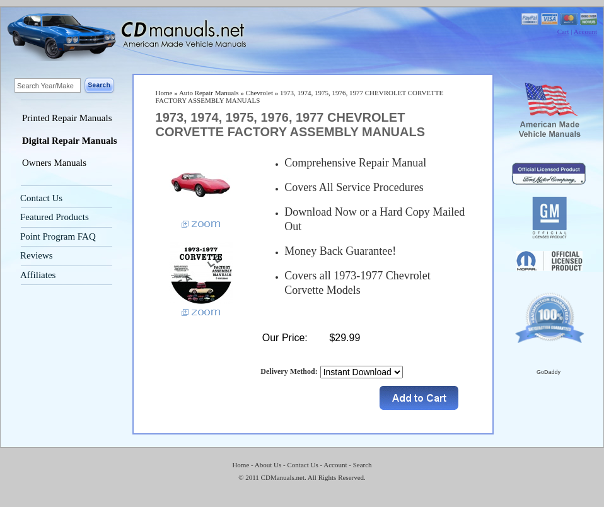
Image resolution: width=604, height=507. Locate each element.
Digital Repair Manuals (69, 141)
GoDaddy (548, 372)
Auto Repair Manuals (209, 92)
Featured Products (54, 217)
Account (585, 31)
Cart (563, 31)
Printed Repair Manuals (67, 118)
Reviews (36, 255)
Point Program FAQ (58, 236)
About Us (268, 465)
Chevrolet (259, 92)
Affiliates (37, 275)
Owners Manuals (54, 163)
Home (164, 92)
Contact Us (41, 198)
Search (362, 465)
